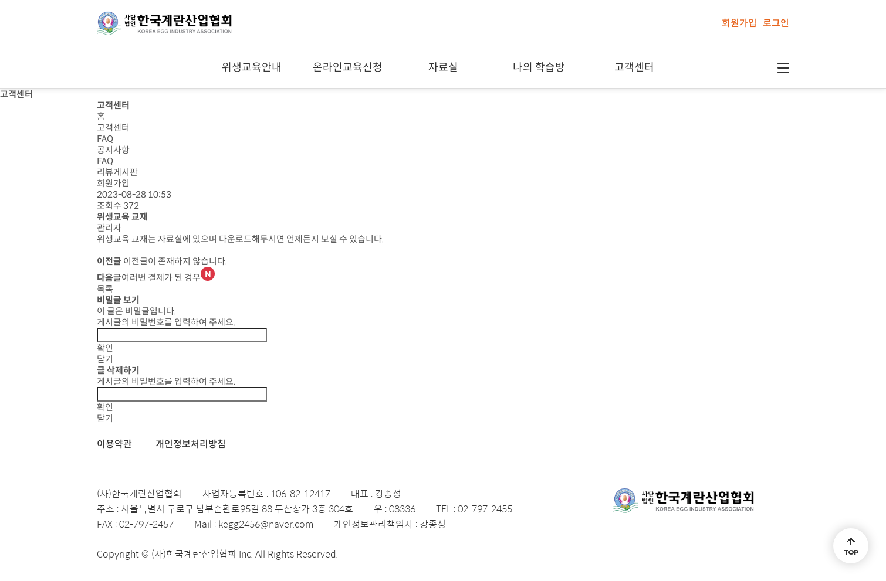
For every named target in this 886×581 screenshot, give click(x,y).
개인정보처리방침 (190, 444)
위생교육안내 (252, 67)
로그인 (776, 23)
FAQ (105, 138)
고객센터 (634, 67)
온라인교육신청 (348, 67)
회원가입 (739, 23)
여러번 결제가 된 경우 (168, 277)
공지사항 (113, 149)
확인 (105, 348)
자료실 (443, 67)
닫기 (105, 359)
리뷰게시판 (117, 172)
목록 (105, 288)
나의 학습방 (539, 67)
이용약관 (114, 444)
